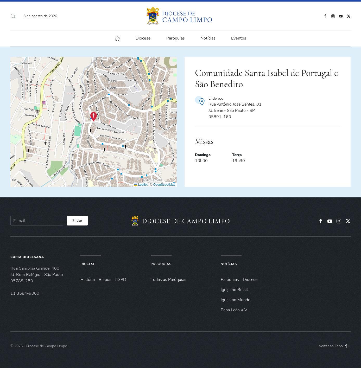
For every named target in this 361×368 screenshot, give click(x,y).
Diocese (87, 264)
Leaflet (140, 184)
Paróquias (175, 38)
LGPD (120, 279)
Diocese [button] (143, 38)
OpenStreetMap (164, 184)
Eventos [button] (238, 38)
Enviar (77, 220)
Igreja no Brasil (234, 290)
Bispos (105, 279)
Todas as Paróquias (168, 279)
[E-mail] (36, 220)
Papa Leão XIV (234, 310)
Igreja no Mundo (235, 300)
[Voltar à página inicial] (180, 16)
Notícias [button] (208, 38)
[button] (13, 15)
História (87, 279)
